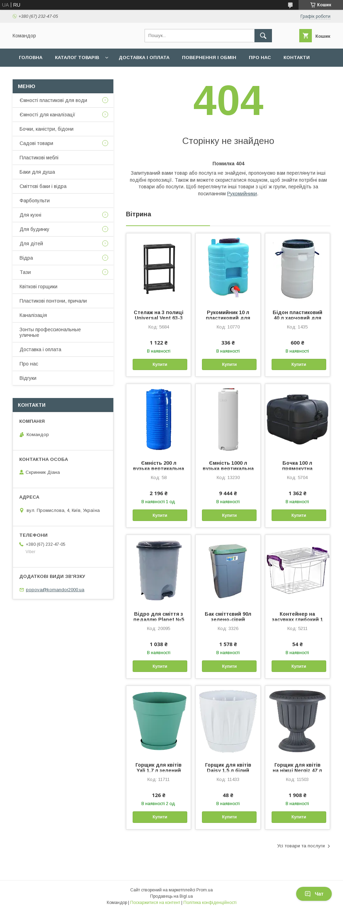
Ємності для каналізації (47, 114)
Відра (26, 258)
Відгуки (28, 378)
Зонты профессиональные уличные (50, 332)
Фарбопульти (35, 200)
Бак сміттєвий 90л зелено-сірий (228, 616)
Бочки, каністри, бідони (47, 129)
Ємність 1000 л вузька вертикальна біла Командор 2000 (228, 468)
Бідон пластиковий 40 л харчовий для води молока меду (297, 318)
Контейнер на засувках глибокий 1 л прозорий (297, 619)
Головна (30, 57)
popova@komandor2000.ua (55, 589)
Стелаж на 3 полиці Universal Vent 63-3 (158, 315)
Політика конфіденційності (210, 902)
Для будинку (34, 229)
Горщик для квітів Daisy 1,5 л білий (228, 767)
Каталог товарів (77, 57)
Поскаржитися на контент (155, 902)
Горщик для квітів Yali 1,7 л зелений (158, 767)
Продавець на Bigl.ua (171, 896)
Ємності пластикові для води (53, 100)
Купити (160, 364)
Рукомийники (242, 193)
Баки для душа (37, 172)
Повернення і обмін (209, 57)
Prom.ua (204, 890)
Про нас (260, 57)
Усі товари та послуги (301, 845)
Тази (25, 272)
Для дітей (31, 243)
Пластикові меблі (39, 157)
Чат (313, 894)
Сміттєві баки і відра (43, 186)
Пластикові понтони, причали (53, 301)
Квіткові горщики (38, 286)
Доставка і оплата (144, 57)
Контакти (297, 57)
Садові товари (36, 143)
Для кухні (30, 215)
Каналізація (33, 315)
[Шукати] (263, 35)
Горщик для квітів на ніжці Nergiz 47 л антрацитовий (297, 770)
